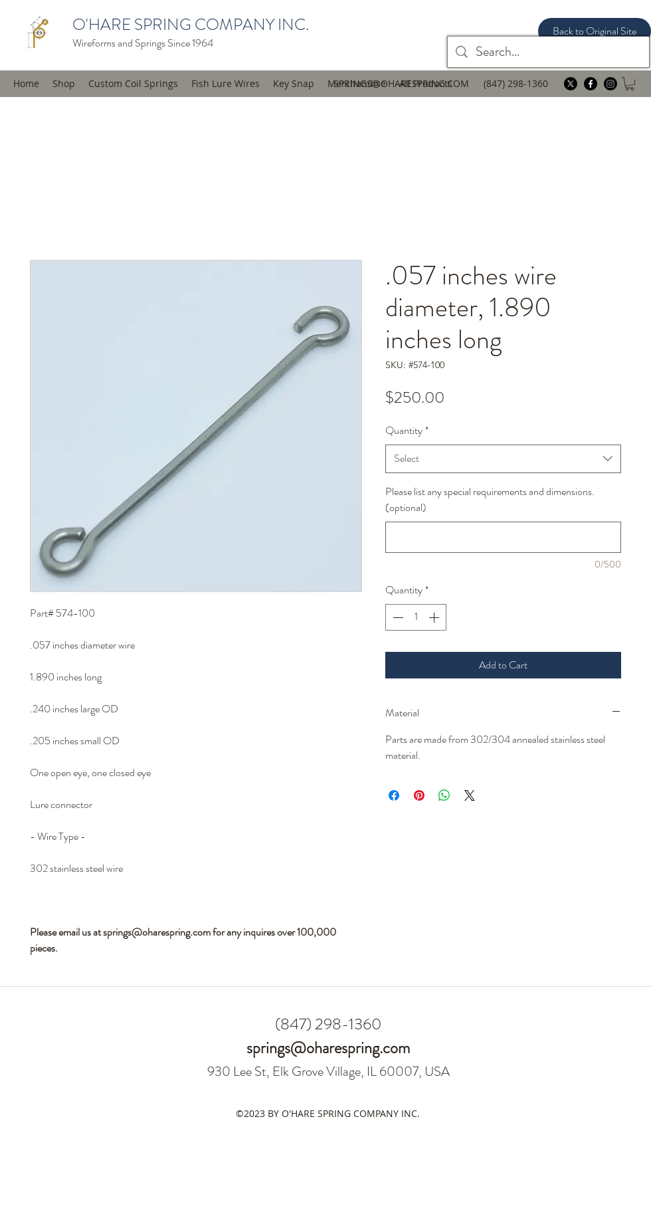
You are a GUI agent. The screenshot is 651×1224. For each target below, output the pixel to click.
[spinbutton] (416, 617)
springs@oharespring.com (328, 1048)
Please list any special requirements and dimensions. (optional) (490, 500)
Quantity (406, 430)
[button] (225, 84)
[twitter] (570, 83)
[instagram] (610, 83)
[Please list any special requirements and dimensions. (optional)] (503, 537)
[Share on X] (470, 795)
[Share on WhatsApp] (444, 795)
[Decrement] (396, 617)
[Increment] (435, 617)
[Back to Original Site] (594, 31)
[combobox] (503, 459)
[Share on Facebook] (394, 795)
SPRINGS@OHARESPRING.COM (401, 83)
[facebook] (590, 83)
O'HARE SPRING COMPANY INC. (190, 24)
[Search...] (548, 52)
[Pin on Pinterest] (419, 795)
